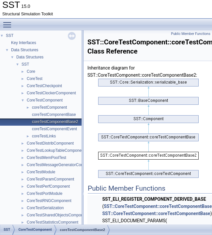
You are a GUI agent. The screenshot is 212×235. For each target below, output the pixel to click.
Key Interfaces (23, 42)
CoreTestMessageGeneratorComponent (61, 165)
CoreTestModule (41, 172)
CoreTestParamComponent (50, 179)
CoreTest (34, 78)
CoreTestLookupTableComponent (56, 150)
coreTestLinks (44, 136)
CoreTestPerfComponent (48, 186)
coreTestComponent (49, 107)
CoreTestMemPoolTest (46, 157)
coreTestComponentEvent (54, 129)
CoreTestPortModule (44, 193)
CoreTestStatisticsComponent (52, 222)
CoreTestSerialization (45, 208)
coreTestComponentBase (54, 114)
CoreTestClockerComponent (51, 93)
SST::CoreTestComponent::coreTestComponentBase (156, 213)
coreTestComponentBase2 (55, 121)
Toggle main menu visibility (8, 22)
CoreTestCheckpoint (44, 86)
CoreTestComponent (45, 100)
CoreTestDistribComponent (50, 143)
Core (31, 71)
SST (9, 35)
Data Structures (24, 50)
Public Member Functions (190, 34)
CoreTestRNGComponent (49, 200)
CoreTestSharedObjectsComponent (57, 215)
